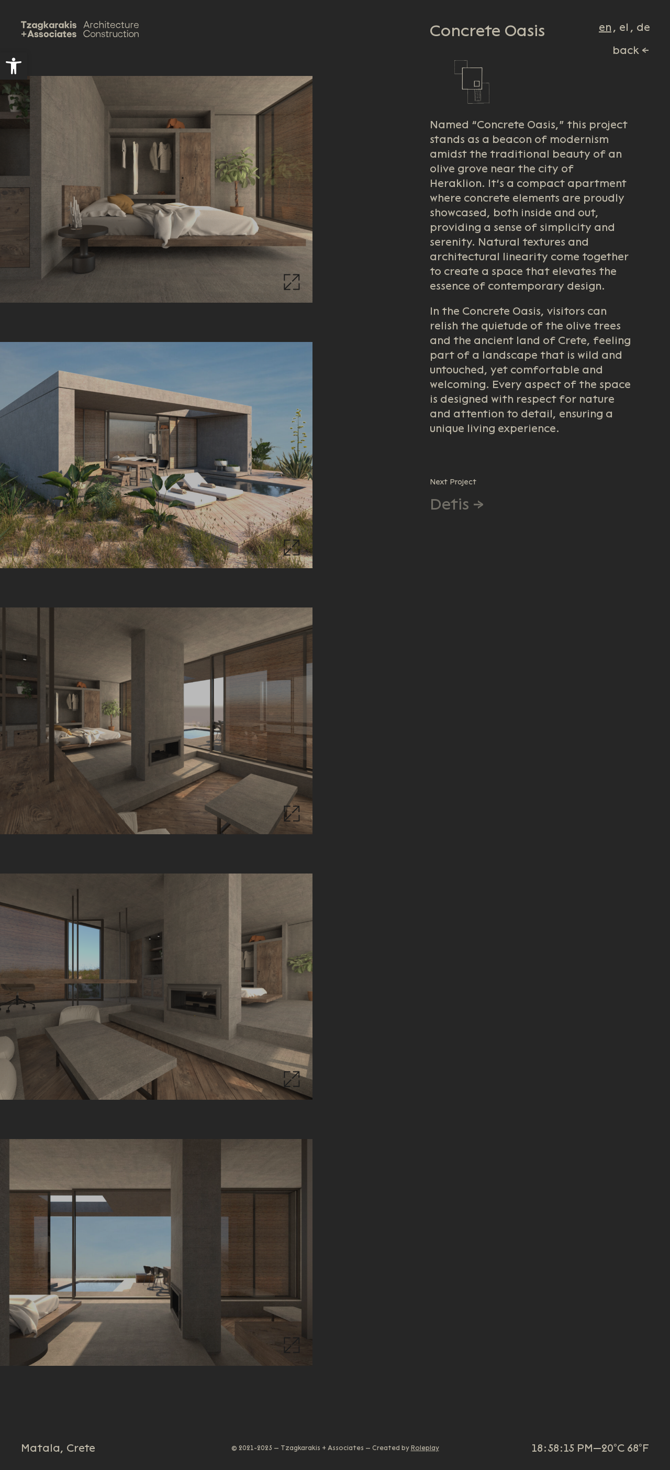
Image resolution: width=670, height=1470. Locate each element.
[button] (13, 66)
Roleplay (425, 1448)
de (643, 27)
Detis (449, 504)
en (605, 27)
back (625, 50)
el (624, 27)
